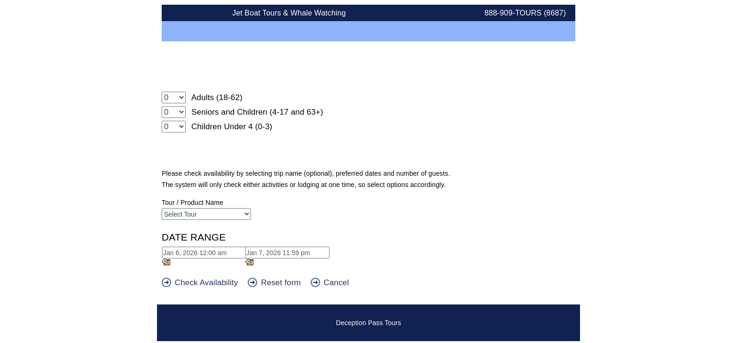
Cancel (330, 282)
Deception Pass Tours (368, 323)
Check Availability (201, 282)
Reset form (275, 282)
